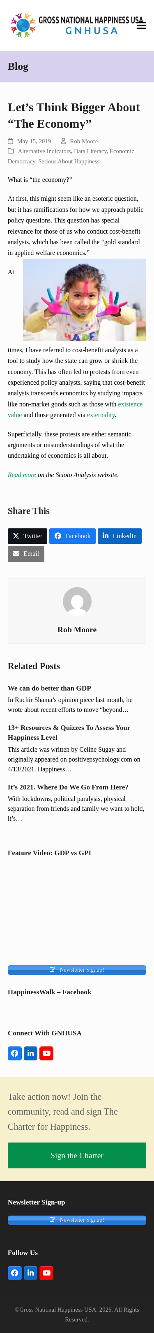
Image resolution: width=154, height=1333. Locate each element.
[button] (141, 25)
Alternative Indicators (44, 151)
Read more (22, 474)
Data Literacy (90, 151)
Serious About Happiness (68, 161)
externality (101, 414)
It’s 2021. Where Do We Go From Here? (68, 787)
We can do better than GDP (49, 688)
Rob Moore (84, 141)
